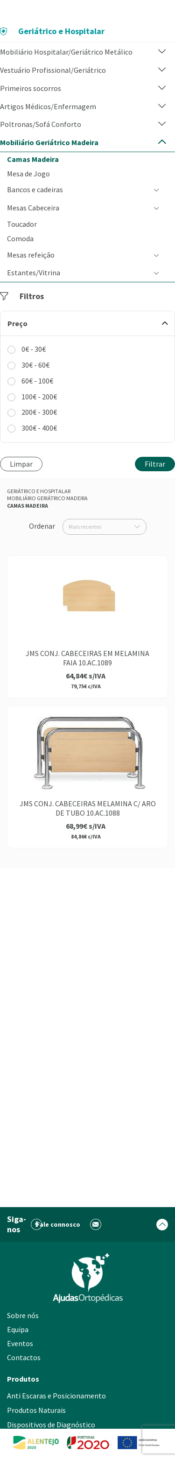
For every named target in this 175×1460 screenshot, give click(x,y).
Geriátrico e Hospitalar (38, 491)
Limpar (21, 463)
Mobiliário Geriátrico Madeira (47, 498)
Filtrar (155, 463)
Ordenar (42, 526)
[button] (162, 52)
